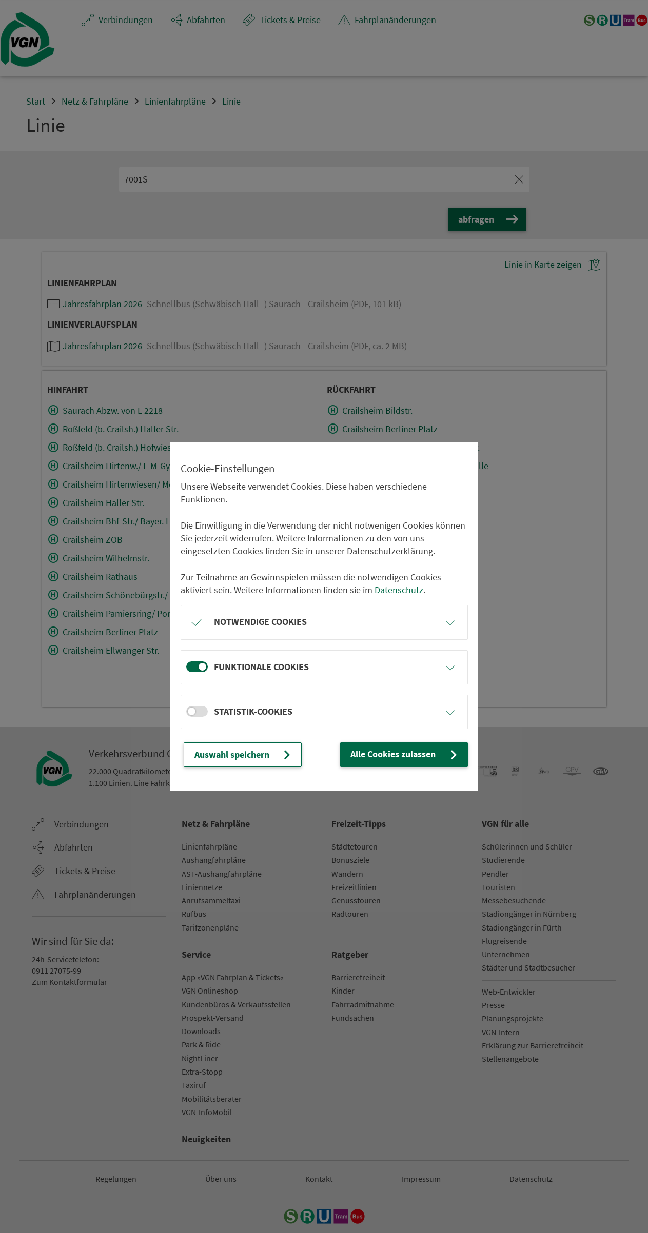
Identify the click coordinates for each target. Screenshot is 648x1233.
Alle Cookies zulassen (404, 755)
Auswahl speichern (243, 755)
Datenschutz (399, 590)
